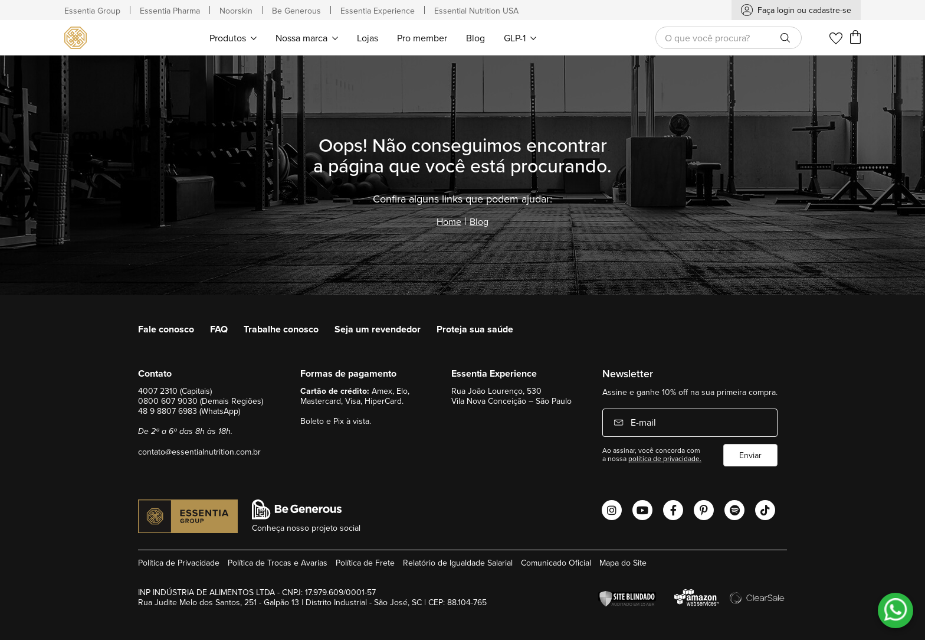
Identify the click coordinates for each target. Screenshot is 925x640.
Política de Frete (365, 563)
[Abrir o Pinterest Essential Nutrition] (704, 510)
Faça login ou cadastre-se (804, 10)
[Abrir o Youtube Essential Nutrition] (642, 510)
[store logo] (77, 38)
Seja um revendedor (377, 329)
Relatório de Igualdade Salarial (458, 563)
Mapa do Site (623, 563)
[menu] (372, 37)
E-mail (642, 422)
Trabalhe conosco (281, 329)
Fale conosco (166, 329)
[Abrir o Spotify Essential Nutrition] (734, 510)
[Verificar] (630, 599)
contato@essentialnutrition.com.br (199, 452)
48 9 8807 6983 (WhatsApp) (189, 411)
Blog (479, 221)
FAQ (219, 329)
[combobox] (728, 38)
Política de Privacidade (178, 563)
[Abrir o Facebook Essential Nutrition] (673, 510)
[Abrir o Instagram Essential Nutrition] (612, 510)
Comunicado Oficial (556, 563)
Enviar (750, 455)
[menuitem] (233, 37)
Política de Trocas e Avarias (277, 563)
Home (449, 221)
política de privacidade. (664, 458)
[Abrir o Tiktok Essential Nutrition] (765, 510)
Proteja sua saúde (475, 329)
